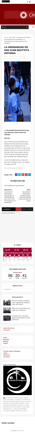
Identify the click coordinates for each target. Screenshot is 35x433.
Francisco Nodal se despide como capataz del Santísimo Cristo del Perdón (21, 302)
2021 (10, 37)
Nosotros (6, 355)
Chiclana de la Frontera (23, 37)
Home (6, 37)
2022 (13, 37)
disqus (24, 209)
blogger (18, 209)
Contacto (6, 330)
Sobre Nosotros (8, 328)
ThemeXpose (20, 430)
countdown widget (17, 275)
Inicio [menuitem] (5, 337)
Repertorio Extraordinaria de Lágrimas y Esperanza (21, 309)
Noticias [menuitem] (6, 339)
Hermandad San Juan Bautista (13, 39)
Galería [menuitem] (5, 341)
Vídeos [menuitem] (5, 343)
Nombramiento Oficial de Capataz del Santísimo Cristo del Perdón (21, 317)
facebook (29, 209)
